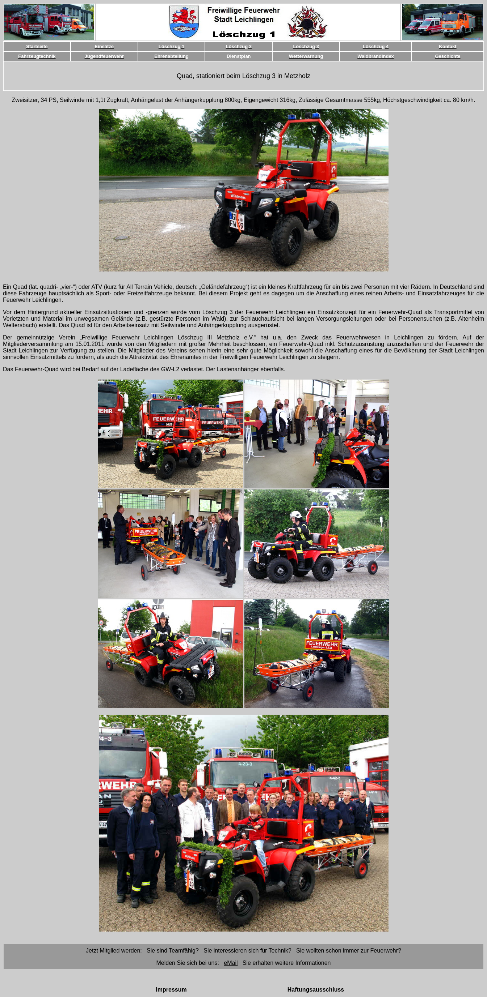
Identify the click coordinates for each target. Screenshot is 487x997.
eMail (231, 963)
